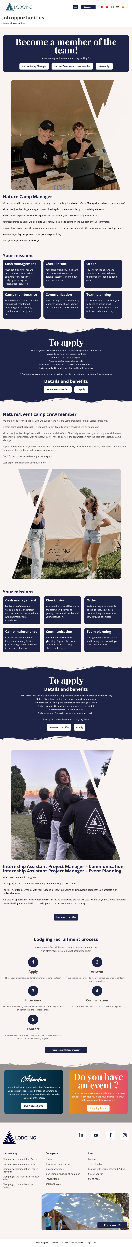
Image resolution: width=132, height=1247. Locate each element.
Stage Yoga (94, 1178)
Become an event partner (59, 1164)
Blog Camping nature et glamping (63, 1174)
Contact (50, 1159)
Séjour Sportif (95, 1174)
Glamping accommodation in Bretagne (18, 1185)
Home (5, 23)
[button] (75, 7)
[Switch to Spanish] (122, 7)
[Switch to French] (102, 7)
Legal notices (92, 1243)
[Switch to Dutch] (107, 7)
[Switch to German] (117, 7)
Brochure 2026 (53, 1183)
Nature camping (41, 1243)
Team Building (95, 1164)
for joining (47, 978)
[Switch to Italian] (112, 7)
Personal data (77, 1243)
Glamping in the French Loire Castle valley (21, 1178)
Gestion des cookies (60, 1243)
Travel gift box (53, 1178)
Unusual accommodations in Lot (19, 1164)
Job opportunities (55, 1169)
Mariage (92, 1159)
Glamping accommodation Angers (20, 1159)
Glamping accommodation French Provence (20, 1170)
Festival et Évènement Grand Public (106, 1169)
